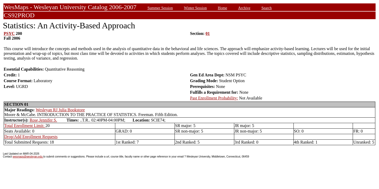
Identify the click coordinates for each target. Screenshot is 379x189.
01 (208, 33)
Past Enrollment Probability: (214, 98)
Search (266, 8)
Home (222, 8)
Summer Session (160, 8)
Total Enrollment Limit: (25, 125)
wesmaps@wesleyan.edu (28, 156)
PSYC (9, 33)
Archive (244, 8)
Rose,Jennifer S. (43, 120)
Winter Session (195, 8)
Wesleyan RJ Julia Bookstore (60, 110)
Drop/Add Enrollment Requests (31, 136)
